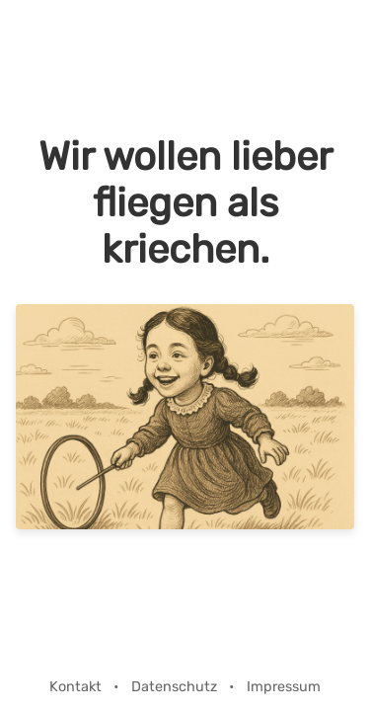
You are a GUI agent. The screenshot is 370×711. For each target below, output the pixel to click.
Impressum (284, 686)
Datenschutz (176, 686)
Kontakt (77, 686)
